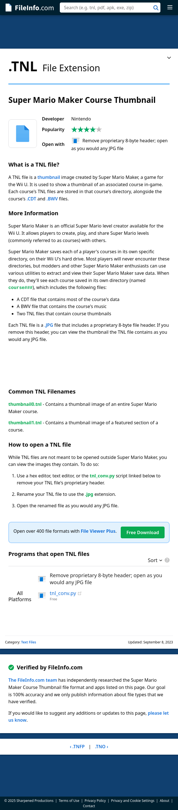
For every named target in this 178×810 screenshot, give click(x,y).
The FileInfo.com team (32, 680)
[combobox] (110, 8)
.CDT (31, 199)
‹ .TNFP (77, 746)
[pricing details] (166, 560)
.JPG (48, 325)
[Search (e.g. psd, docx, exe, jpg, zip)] (110, 8)
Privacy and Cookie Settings (133, 800)
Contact (89, 806)
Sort (153, 560)
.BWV (52, 199)
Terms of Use (69, 800)
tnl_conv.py (63, 593)
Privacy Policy (95, 800)
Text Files (28, 642)
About (164, 800)
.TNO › (101, 746)
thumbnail (48, 177)
